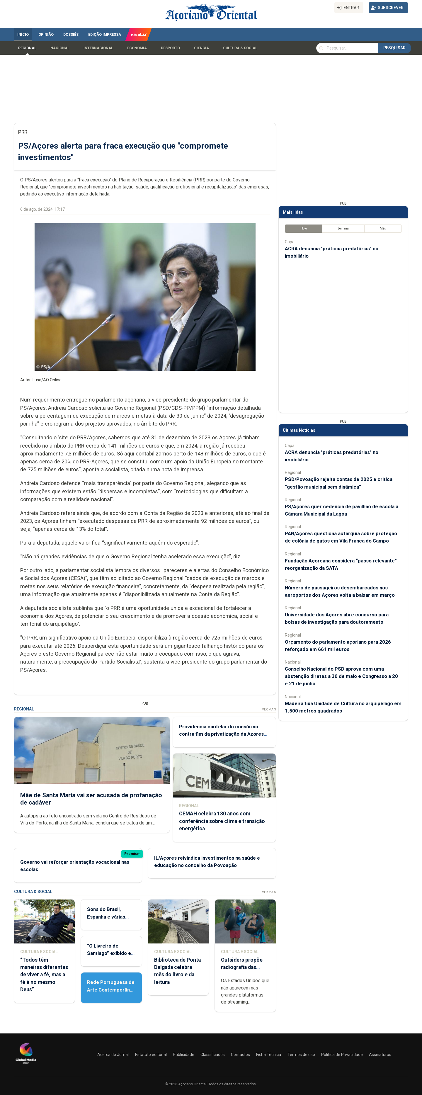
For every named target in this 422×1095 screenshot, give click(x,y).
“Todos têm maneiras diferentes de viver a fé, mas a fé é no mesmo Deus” (44, 974)
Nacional (59, 48)
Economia (137, 48)
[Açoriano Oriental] (26, 1064)
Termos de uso (301, 1054)
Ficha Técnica (268, 1054)
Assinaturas (380, 1054)
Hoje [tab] (304, 228)
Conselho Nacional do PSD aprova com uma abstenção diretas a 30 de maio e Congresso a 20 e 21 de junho (341, 676)
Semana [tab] (343, 228)
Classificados (212, 1054)
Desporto (170, 48)
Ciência (201, 48)
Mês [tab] (383, 228)
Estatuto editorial (151, 1054)
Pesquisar (394, 47)
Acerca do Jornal (113, 1054)
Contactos (240, 1054)
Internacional (98, 48)
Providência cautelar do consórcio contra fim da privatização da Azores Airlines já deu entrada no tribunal (221, 734)
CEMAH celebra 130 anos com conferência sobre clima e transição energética (222, 821)
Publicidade (183, 1054)
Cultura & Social (240, 48)
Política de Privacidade (342, 1054)
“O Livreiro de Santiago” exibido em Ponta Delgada (111, 953)
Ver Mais (269, 709)
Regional (27, 48)
